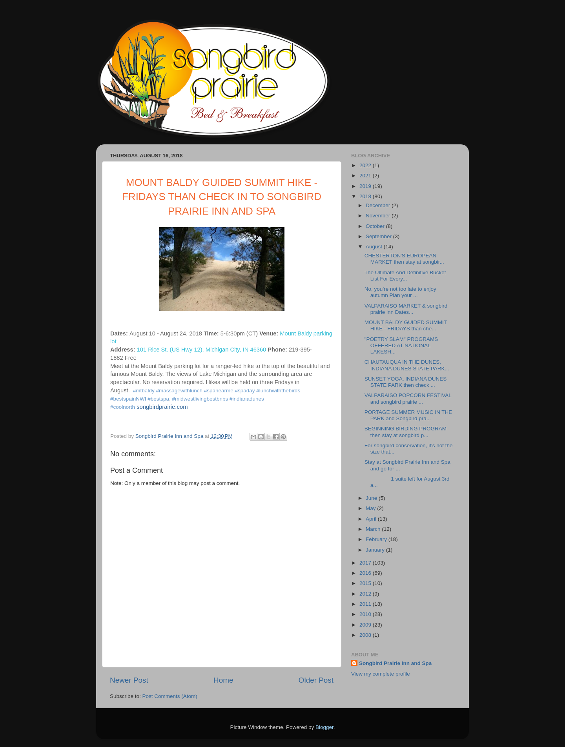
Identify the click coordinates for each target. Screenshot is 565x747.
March (374, 529)
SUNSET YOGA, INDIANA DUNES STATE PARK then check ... (406, 382)
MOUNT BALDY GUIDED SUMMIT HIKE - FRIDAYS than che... (406, 325)
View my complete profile (380, 674)
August (375, 247)
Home (223, 680)
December (379, 205)
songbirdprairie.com (162, 407)
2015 (366, 583)
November (379, 216)
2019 (366, 186)
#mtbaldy (144, 391)
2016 (366, 573)
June (372, 498)
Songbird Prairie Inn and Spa (395, 663)
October (376, 226)
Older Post (316, 680)
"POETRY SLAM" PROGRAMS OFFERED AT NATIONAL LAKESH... (401, 345)
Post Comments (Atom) (169, 696)
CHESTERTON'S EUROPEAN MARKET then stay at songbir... (404, 259)
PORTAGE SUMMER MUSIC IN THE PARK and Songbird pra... (408, 415)
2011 (366, 604)
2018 (366, 196)
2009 (366, 625)
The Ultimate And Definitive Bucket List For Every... (405, 276)
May (371, 508)
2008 (366, 635)
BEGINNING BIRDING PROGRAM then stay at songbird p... (406, 432)
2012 (366, 594)
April (372, 519)
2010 (366, 614)
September (379, 236)
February (377, 539)
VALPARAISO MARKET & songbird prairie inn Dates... (406, 309)
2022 (366, 165)
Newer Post (129, 680)
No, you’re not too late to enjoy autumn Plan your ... (400, 292)
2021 (366, 176)
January (376, 550)
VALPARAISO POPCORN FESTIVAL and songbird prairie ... (408, 398)
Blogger (324, 727)
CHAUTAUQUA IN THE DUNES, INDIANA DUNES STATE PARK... (407, 365)
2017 (366, 563)
